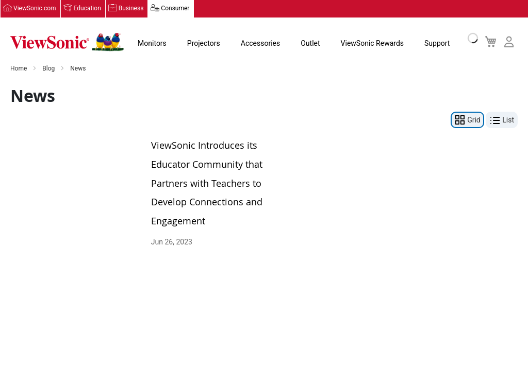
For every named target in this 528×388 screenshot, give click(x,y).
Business (131, 8)
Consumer (175, 8)
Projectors (203, 43)
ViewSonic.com (34, 8)
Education (87, 8)
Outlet (310, 43)
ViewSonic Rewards (371, 43)
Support (437, 43)
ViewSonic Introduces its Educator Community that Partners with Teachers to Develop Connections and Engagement (206, 182)
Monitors (152, 43)
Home (19, 69)
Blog (49, 69)
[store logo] (67, 42)
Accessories (260, 43)
